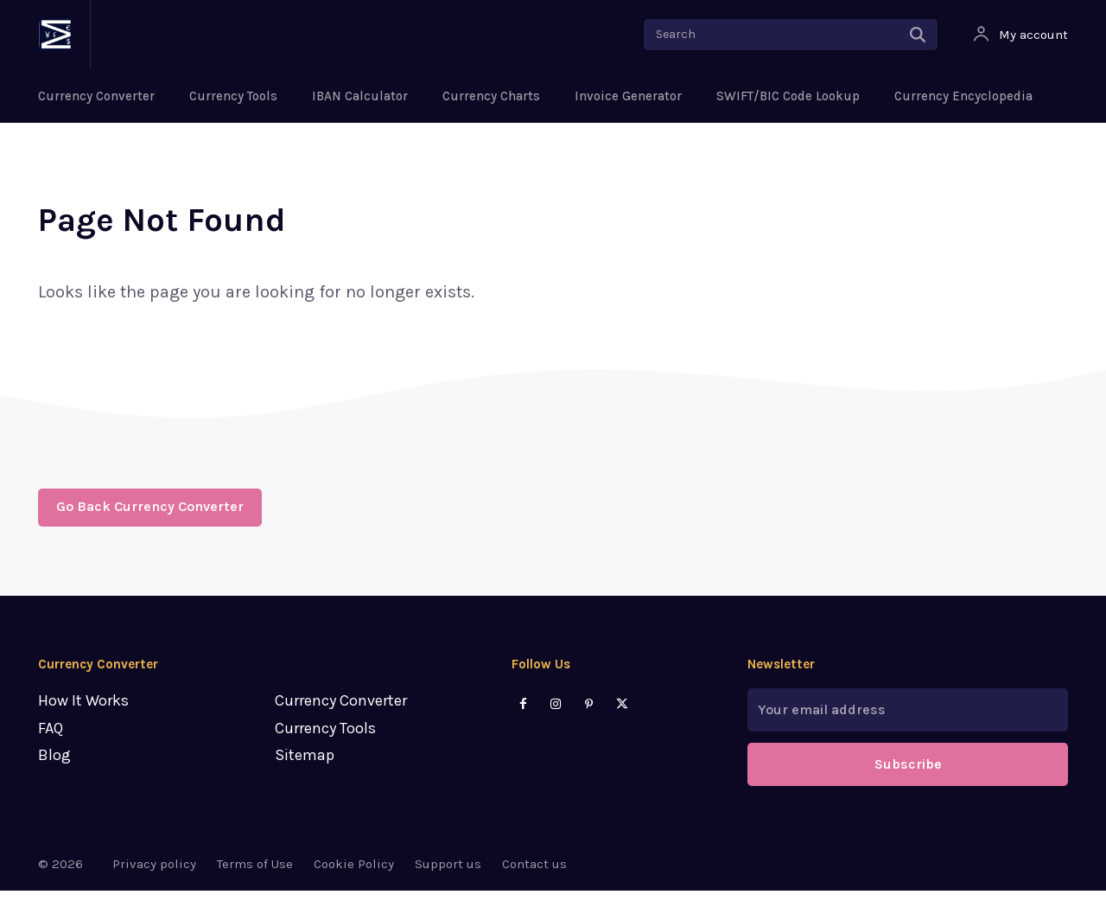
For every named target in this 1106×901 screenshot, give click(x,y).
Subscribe (908, 774)
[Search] (918, 34)
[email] (907, 720)
